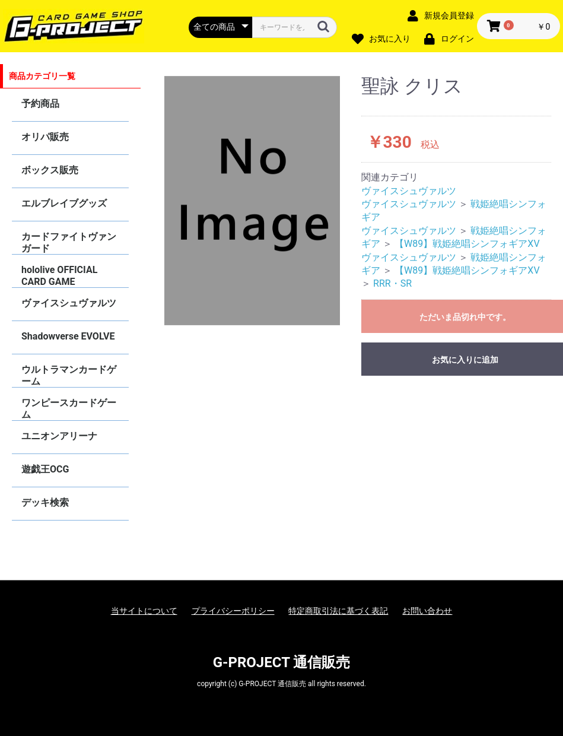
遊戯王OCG (45, 469)
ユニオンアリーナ (59, 436)
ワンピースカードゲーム (68, 408)
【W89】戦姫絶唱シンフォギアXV (467, 243)
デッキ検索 (45, 502)
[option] (252, 200)
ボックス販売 (49, 170)
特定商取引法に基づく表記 (338, 611)
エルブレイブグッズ (64, 203)
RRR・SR (392, 283)
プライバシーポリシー (233, 611)
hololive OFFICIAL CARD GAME (59, 275)
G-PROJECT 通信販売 (282, 662)
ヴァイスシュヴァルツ (68, 303)
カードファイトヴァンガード (68, 242)
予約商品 (40, 103)
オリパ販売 (45, 136)
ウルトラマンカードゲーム (68, 375)
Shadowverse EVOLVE (67, 336)
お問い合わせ (427, 611)
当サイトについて (144, 611)
